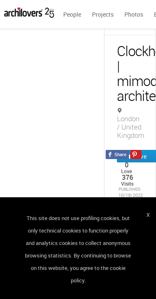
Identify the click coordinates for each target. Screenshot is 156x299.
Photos (133, 14)
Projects (103, 14)
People (72, 14)
